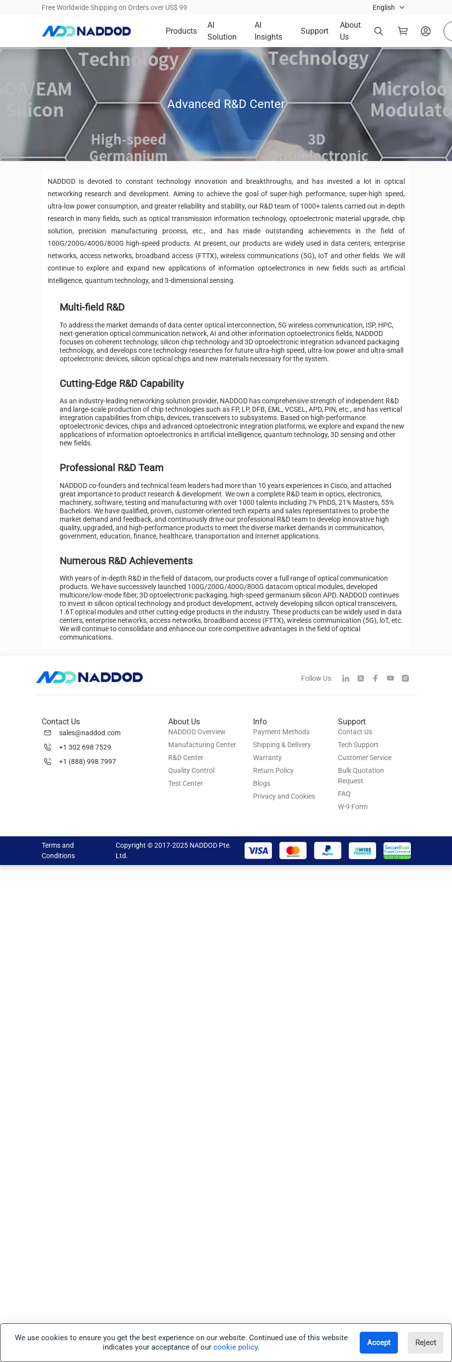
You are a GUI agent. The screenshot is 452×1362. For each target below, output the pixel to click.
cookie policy (235, 1347)
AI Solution (222, 31)
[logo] (86, 31)
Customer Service (364, 758)
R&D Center (185, 758)
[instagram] (409, 679)
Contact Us (355, 732)
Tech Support (358, 745)
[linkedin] (349, 679)
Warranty (267, 758)
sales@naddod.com (90, 733)
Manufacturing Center (202, 745)
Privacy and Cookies (284, 796)
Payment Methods (281, 732)
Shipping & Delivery (282, 745)
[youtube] (394, 679)
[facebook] (379, 679)
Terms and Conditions (58, 850)
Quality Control (191, 770)
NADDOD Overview (197, 732)
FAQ (344, 794)
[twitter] (364, 679)
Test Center (185, 783)
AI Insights (268, 31)
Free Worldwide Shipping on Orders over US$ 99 (114, 7)
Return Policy (273, 770)
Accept (378, 1342)
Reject (425, 1342)
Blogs (261, 783)
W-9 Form (353, 807)
